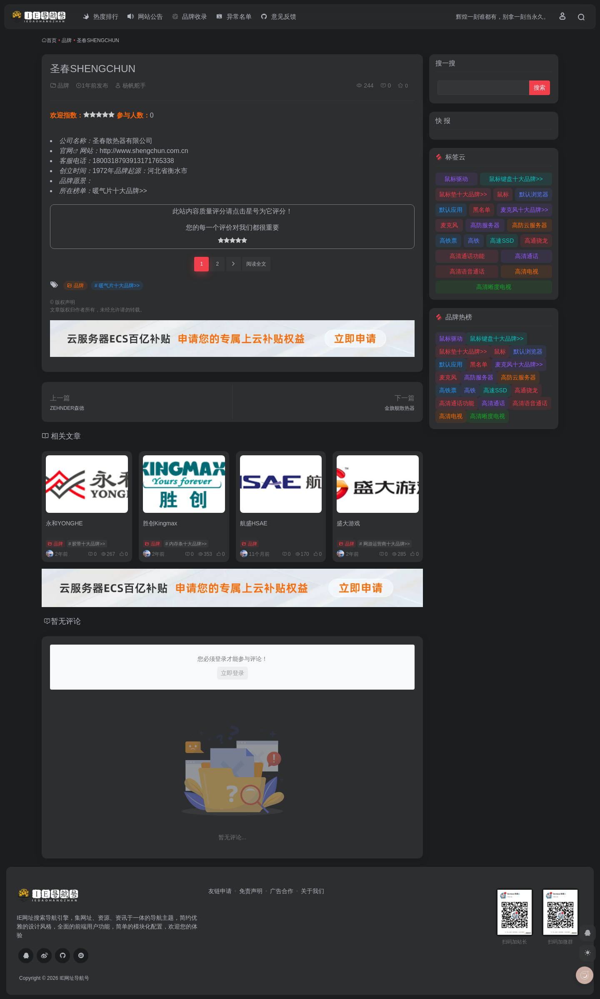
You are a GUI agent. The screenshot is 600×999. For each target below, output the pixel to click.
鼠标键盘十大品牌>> (515, 179)
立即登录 (232, 673)
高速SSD (502, 240)
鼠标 (503, 194)
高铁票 (448, 240)
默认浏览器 (533, 194)
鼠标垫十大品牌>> (463, 194)
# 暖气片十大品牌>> (117, 286)
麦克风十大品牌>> (524, 209)
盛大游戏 (348, 523)
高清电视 (526, 271)
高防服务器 (485, 225)
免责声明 (250, 891)
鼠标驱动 (456, 179)
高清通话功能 (467, 256)
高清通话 (526, 256)
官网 (65, 150)
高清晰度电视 (493, 287)
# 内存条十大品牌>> (186, 543)
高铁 (474, 240)
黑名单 (481, 209)
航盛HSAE (254, 523)
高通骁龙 (536, 240)
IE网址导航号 (74, 978)
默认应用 (450, 209)
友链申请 (220, 891)
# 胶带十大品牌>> (86, 543)
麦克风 (449, 225)
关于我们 (312, 891)
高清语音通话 (467, 271)
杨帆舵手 (130, 85)
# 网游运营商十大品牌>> (384, 543)
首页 (52, 40)
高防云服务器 (529, 225)
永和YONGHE (64, 523)
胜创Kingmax (160, 523)
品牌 (67, 40)
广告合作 (281, 891)
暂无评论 (66, 621)
